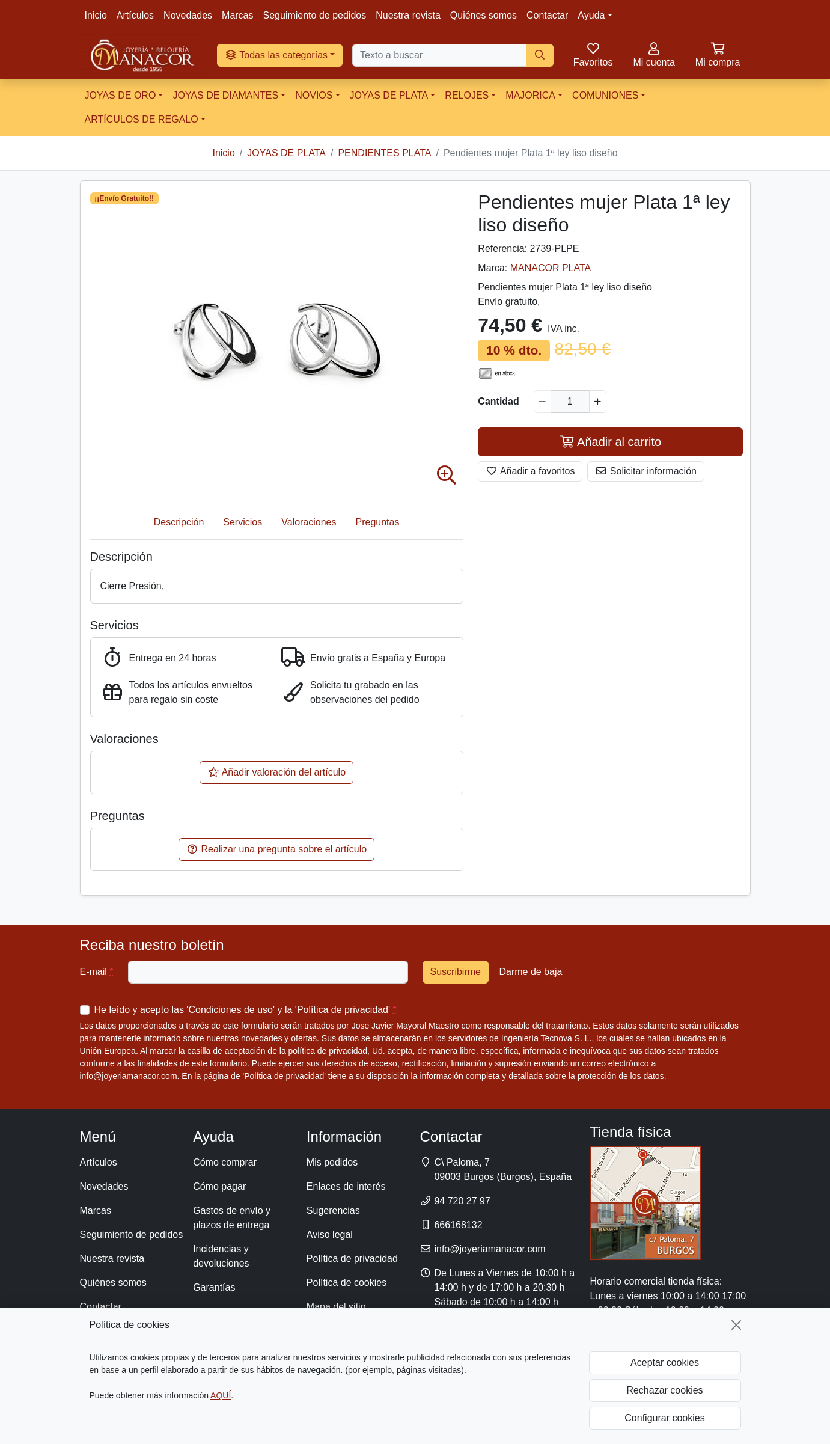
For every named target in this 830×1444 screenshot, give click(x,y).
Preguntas (378, 522)
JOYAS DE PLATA (389, 95)
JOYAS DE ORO (120, 95)
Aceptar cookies (664, 1362)
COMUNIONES (605, 95)
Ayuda (591, 15)
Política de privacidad (342, 1010)
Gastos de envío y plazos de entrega (231, 1217)
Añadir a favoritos (530, 471)
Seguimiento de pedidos (315, 15)
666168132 (458, 1225)
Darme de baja (530, 972)
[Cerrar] (736, 1325)
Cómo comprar (225, 1162)
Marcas (237, 15)
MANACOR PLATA (550, 268)
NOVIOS (313, 95)
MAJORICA (530, 95)
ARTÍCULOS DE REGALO (141, 119)
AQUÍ (220, 1395)
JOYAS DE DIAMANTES (225, 95)
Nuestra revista (408, 15)
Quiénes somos (483, 15)
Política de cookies (346, 1282)
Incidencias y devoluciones (221, 1256)
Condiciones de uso (230, 1010)
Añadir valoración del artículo (276, 772)
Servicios (242, 522)
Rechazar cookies (664, 1390)
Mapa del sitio (336, 1307)
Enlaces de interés (346, 1186)
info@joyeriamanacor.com (128, 1076)
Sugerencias (333, 1210)
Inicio (96, 15)
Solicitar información (646, 471)
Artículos (135, 15)
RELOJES (467, 95)
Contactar (547, 15)
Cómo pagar (219, 1186)
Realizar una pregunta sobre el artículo (276, 849)
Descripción (179, 522)
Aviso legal (330, 1234)
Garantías (214, 1287)
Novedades (187, 15)
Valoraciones (308, 522)
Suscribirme (455, 972)
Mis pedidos (332, 1162)
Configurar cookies (664, 1418)
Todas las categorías (276, 55)
